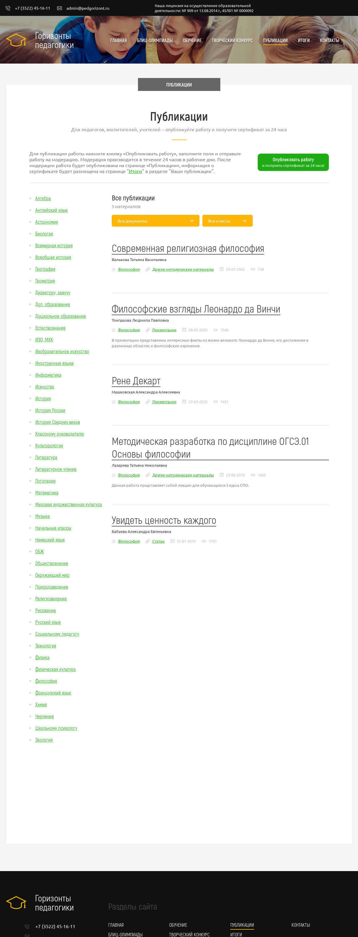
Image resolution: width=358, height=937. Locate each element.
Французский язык (53, 692)
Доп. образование (52, 304)
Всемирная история (54, 245)
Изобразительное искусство (62, 351)
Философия (46, 681)
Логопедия (45, 481)
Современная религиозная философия (188, 247)
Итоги (304, 40)
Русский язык (48, 622)
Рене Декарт (136, 380)
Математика (47, 492)
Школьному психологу (56, 728)
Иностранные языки (54, 363)
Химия (41, 704)
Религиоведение (51, 598)
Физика (42, 657)
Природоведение (51, 586)
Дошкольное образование (60, 316)
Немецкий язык (50, 539)
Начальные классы (53, 528)
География (45, 269)
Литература (46, 457)
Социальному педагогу (57, 634)
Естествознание (50, 327)
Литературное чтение (55, 469)
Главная (118, 40)
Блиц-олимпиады (155, 40)
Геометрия (45, 280)
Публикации (275, 40)
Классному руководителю (59, 433)
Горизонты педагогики (54, 40)
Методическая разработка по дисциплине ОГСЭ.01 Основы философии (210, 447)
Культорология (49, 445)
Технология (45, 645)
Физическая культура (55, 669)
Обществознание (51, 563)
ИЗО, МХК (44, 339)
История (43, 398)
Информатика (48, 375)
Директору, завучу (52, 292)
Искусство (44, 386)
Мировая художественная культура (68, 504)
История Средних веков (57, 422)
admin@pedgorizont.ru (83, 8)
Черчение (44, 716)
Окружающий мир (52, 575)
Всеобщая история (53, 257)
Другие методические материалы (183, 269)
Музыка (42, 516)
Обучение (192, 40)
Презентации (164, 329)
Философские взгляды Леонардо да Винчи (196, 308)
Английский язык (51, 210)
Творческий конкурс (232, 40)
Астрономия (46, 222)
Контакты (329, 40)
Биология (44, 233)
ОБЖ (39, 551)
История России (50, 410)
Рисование (45, 610)
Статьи (158, 541)
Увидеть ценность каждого (164, 519)
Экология (44, 739)
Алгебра (43, 198)
